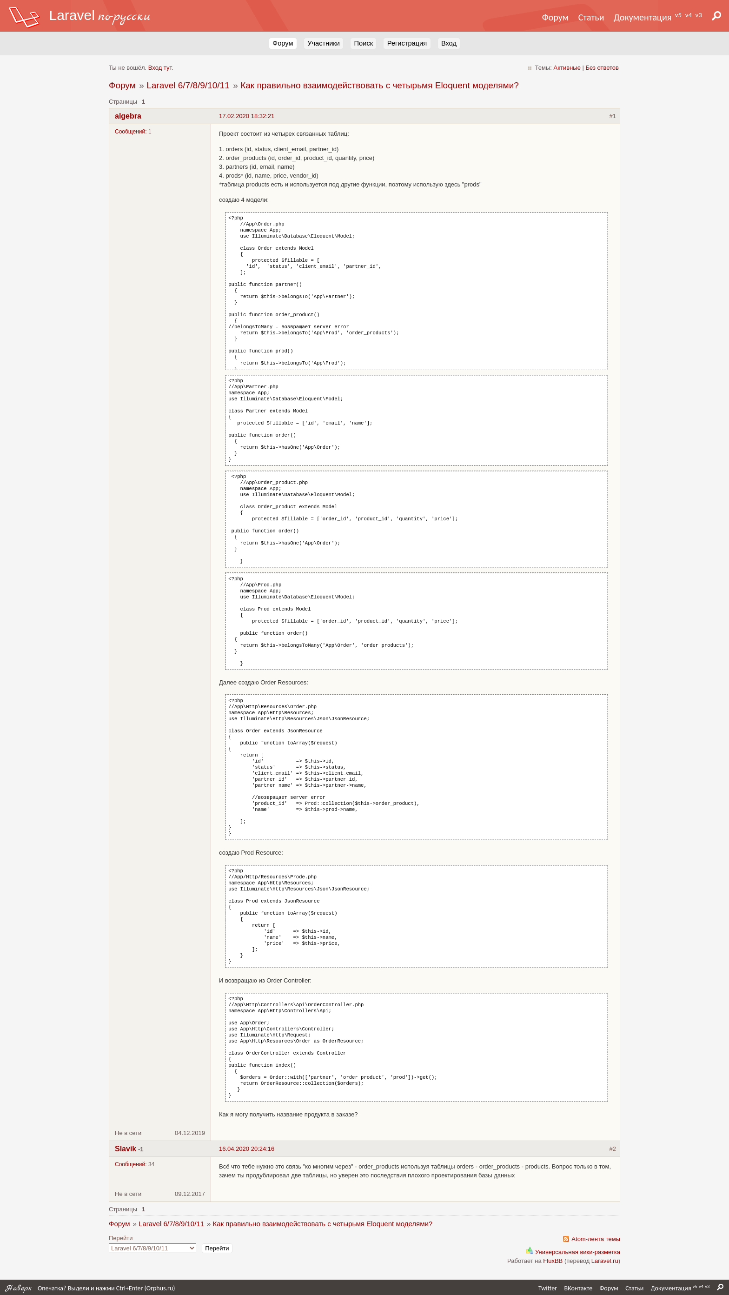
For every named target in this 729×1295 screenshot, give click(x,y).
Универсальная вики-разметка (573, 1252)
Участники (323, 43)
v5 (678, 15)
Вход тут (160, 67)
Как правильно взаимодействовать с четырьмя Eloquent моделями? (379, 85)
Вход (449, 43)
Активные (567, 67)
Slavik (125, 1149)
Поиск (363, 43)
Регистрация (407, 43)
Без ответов (602, 67)
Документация (642, 17)
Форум (555, 17)
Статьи (591, 17)
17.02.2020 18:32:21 (246, 116)
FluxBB (553, 1260)
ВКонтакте (578, 1288)
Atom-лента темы (595, 1238)
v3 (699, 15)
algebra (128, 116)
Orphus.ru (159, 1288)
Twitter (547, 1288)
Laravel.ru (604, 1260)
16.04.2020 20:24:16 (246, 1148)
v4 (688, 15)
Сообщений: (131, 131)
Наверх (19, 1288)
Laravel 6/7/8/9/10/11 (188, 85)
